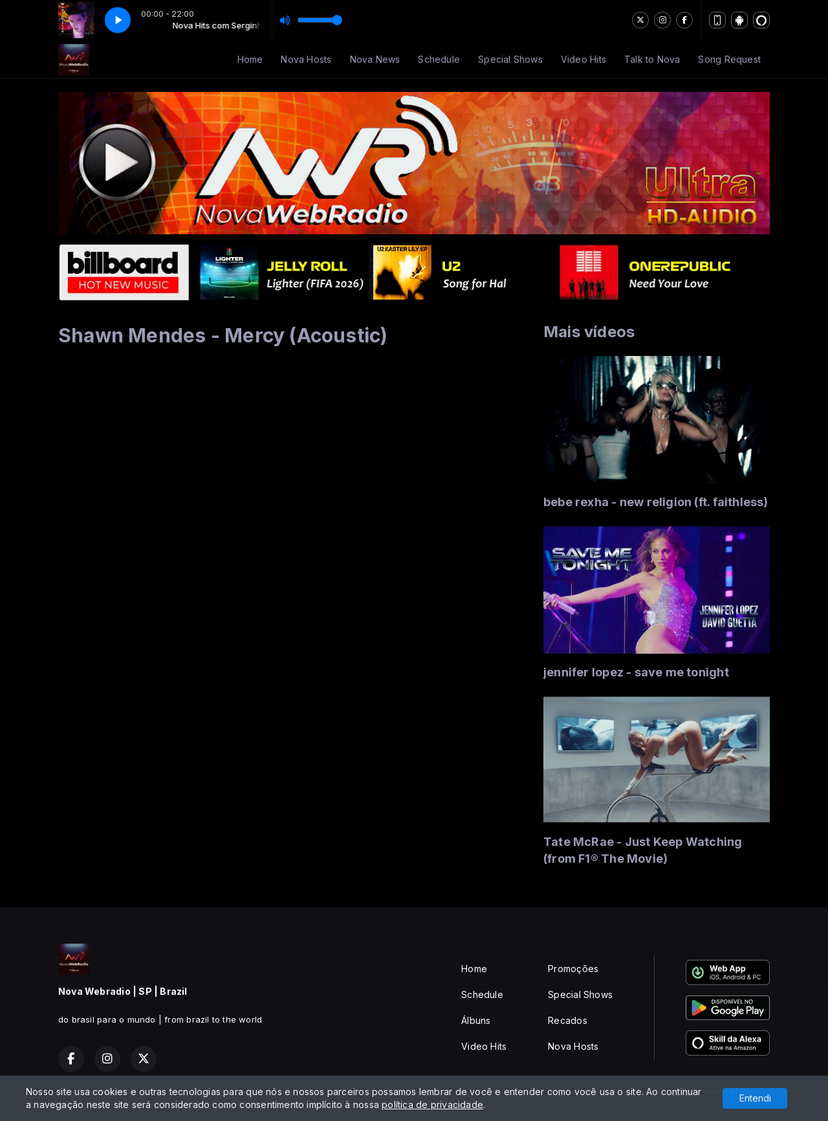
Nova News (375, 59)
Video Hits (583, 59)
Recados (567, 1020)
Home (250, 59)
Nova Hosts (306, 59)
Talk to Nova (652, 59)
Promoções (573, 968)
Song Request (729, 59)
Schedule (439, 59)
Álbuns (475, 1020)
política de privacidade (432, 1104)
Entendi (755, 1098)
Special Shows (510, 59)
